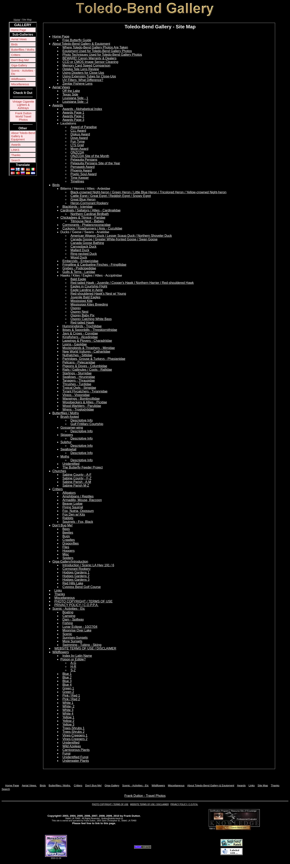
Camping (68, 616)
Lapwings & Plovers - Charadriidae (87, 340)
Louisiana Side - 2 (75, 101)
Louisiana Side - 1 (75, 98)
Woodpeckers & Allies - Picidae (84, 402)
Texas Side (70, 94)
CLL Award (78, 130)
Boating (67, 612)
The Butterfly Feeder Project (82, 467)
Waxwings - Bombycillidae (81, 398)
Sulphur (65, 442)
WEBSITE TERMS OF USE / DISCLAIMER (85, 648)
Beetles (67, 532)
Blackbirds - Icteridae (77, 206)
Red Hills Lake (72, 583)
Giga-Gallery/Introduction (70, 561)
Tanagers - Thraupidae (78, 380)
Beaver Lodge (72, 503)
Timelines (77, 181)
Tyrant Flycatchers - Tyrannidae (85, 391)
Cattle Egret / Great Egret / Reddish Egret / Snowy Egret (110, 196)
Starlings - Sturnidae (77, 373)
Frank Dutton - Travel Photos (145, 795)
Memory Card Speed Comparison (86, 65)
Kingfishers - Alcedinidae (80, 337)
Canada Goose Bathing (87, 243)
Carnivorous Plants (76, 750)
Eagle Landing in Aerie (86, 290)
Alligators (69, 492)
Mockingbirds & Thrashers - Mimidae (88, 348)
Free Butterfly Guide (76, 40)
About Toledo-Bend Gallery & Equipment (23, 136)
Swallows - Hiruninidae (78, 377)
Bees (66, 529)
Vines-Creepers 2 (74, 739)
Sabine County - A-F (76, 474)
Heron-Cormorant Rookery (89, 203)
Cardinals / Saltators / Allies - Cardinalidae (90, 210)
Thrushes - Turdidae (76, 384)
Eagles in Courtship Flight (88, 286)
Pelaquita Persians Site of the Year (95, 163)
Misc (65, 554)
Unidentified (71, 463)
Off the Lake (71, 91)
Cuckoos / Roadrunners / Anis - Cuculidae (92, 228)
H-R (73, 666)
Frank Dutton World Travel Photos (23, 116)
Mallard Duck (79, 250)
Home (17, 19)
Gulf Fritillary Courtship (86, 424)
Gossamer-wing (71, 427)
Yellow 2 (68, 721)
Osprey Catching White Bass (91, 319)
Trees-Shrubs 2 (73, 731)
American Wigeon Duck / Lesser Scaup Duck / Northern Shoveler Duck (121, 235)
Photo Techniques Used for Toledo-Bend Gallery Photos (102, 54)
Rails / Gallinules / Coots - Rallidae (87, 369)
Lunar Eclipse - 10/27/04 (79, 626)
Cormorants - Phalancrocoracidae (86, 225)
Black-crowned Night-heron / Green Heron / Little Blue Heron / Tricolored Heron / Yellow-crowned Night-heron (148, 192)
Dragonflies (70, 543)
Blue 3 (66, 681)
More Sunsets (72, 641)
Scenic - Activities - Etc (23, 72)
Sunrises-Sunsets (75, 637)
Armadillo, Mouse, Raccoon (82, 500)
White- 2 (68, 706)
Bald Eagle (78, 279)
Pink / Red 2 (71, 699)
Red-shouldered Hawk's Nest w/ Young (98, 293)
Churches (59, 471)
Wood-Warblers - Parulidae (81, 406)
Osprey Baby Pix (82, 315)
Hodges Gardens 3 (75, 579)
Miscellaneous (20, 84)
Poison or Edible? (73, 659)
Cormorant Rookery (76, 569)
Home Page (18, 30)
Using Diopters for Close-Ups (83, 72)
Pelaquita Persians (83, 159)
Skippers (66, 435)
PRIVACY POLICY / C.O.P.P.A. (76, 605)
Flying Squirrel (72, 507)
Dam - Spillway (73, 619)
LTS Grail (77, 145)
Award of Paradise (83, 127)
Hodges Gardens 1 (75, 572)
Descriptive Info (81, 420)
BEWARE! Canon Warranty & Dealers (89, 58)
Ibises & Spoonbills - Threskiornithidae (89, 330)
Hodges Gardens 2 (75, 576)
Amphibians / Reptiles (78, 496)
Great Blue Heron (83, 199)
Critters (15, 55)
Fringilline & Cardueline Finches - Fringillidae (94, 264)
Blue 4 (66, 684)
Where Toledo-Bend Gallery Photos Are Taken (95, 47)
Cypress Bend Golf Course (81, 587)
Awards (16, 144)
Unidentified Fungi (75, 757)
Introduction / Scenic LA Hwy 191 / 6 (88, 565)
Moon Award (79, 148)
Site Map (263, 785)
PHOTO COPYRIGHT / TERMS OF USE (83, 601)
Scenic (67, 634)
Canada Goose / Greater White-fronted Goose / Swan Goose (113, 239)
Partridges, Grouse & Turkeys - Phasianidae (93, 358)
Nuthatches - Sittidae (77, 355)
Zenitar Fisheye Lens (77, 83)
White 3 (67, 710)
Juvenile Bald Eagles (85, 297)
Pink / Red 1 (71, 695)
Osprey (75, 308)
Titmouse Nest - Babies (87, 221)
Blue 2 (66, 677)
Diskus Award (80, 134)
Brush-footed (69, 416)
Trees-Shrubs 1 (73, 728)
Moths (64, 456)
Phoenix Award (81, 170)
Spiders (67, 558)
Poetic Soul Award (83, 174)
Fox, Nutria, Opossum (78, 511)
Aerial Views (19, 39)
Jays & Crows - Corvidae (80, 333)
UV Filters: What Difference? (82, 80)
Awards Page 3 (73, 120)
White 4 (67, 713)
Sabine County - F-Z (76, 478)
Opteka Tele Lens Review (80, 69)
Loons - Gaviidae (74, 344)
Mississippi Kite (81, 301)
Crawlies (68, 540)
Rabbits (67, 518)
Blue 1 (66, 674)
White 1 (67, 702)
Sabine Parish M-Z (75, 485)
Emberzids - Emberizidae (80, 261)
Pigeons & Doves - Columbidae (84, 366)
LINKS (15, 149)
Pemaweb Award (82, 167)
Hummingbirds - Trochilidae (82, 326)
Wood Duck (78, 257)
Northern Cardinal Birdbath (89, 214)
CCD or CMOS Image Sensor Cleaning (90, 62)
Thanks (16, 155)
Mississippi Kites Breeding (89, 304)
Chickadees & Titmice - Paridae (82, 217)
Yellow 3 (68, 724)
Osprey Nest (79, 311)
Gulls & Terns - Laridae (78, 272)
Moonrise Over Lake (76, 630)
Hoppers (68, 550)
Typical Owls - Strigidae (79, 387)
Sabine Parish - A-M (76, 482)
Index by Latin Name (77, 655)
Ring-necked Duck (83, 253)
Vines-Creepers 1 (74, 735)
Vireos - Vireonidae (76, 395)
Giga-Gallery (19, 65)
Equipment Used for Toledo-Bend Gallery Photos (97, 51)
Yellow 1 (68, 717)
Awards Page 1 (73, 112)
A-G (73, 663)
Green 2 (68, 692)
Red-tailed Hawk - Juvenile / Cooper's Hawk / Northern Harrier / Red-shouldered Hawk (132, 282)
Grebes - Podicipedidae (79, 268)
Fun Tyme (77, 141)
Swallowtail (68, 449)
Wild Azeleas (71, 746)
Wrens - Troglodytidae (78, 409)
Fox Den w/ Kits (73, 514)
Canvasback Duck (83, 246)
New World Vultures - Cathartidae (86, 351)
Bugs (66, 536)
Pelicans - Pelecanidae (78, 362)
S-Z (73, 670)
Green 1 (68, 688)
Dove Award (79, 138)
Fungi (66, 753)
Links (58, 590)
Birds (14, 44)
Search (15, 160)
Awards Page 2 (73, 116)
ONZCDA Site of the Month (89, 156)
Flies (65, 547)
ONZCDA (77, 152)
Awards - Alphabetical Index (82, 109)
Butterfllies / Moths (22, 49)
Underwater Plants (75, 760)
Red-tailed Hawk (82, 322)
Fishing (67, 623)
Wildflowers (18, 79)
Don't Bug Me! (20, 60)
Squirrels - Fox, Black (77, 521)
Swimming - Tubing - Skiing (82, 645)
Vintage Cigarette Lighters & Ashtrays (23, 105)
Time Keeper (79, 177)
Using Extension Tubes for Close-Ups (89, 76)
